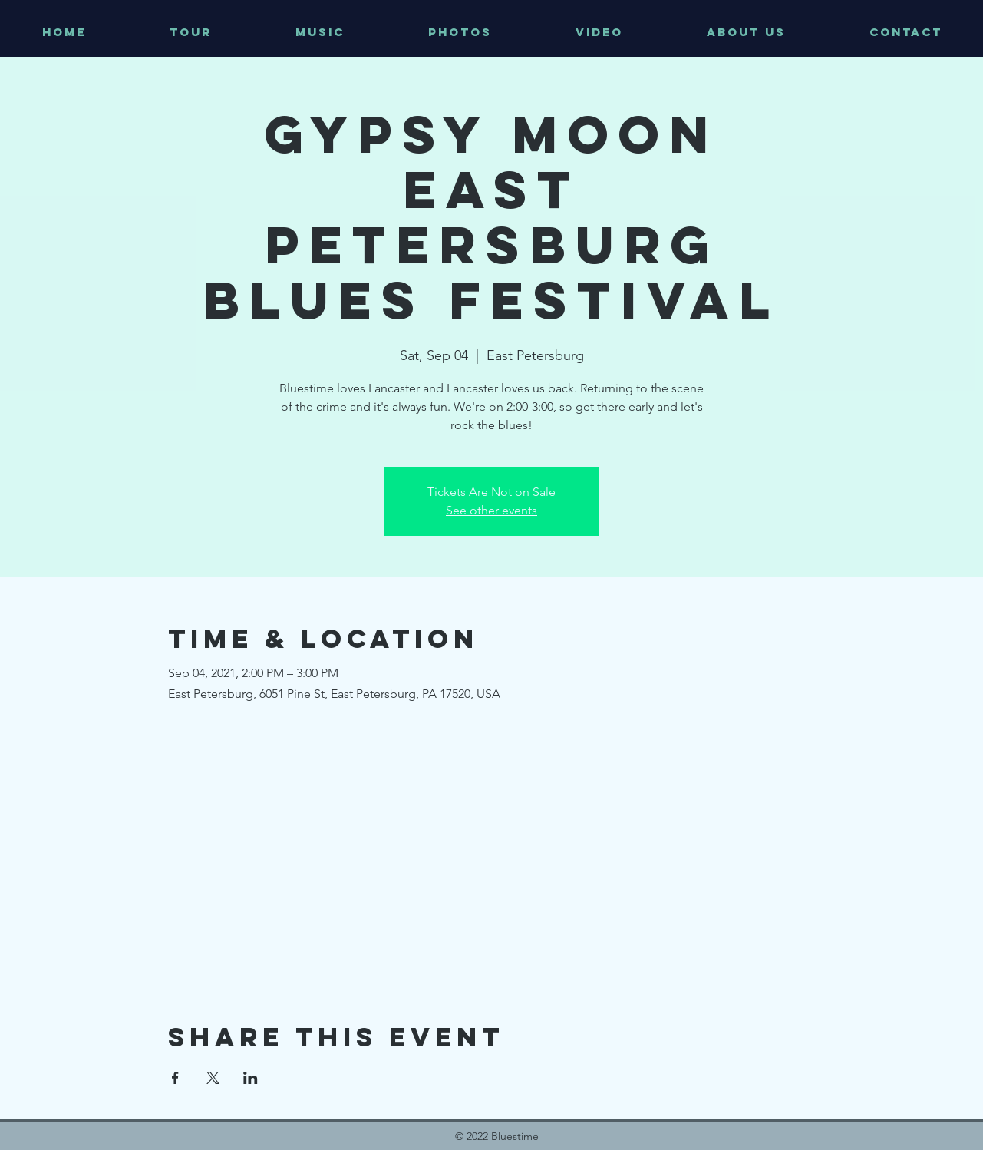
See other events (491, 510)
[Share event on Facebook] (175, 1078)
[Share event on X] (213, 1078)
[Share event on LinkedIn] (250, 1078)
